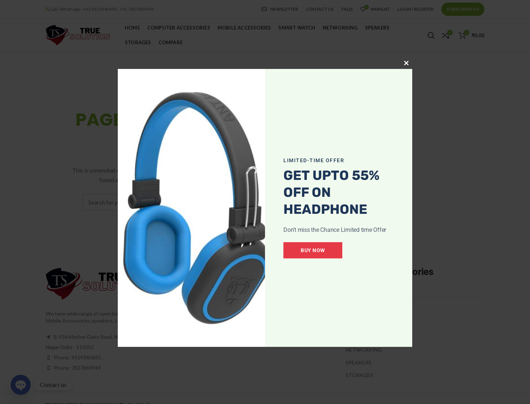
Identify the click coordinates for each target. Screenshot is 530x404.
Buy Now (313, 250)
